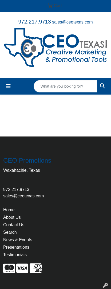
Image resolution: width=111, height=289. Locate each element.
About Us (12, 217)
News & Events (17, 239)
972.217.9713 (34, 22)
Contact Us (13, 224)
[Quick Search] (65, 86)
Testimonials (15, 254)
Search (10, 232)
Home (9, 210)
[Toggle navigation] (8, 86)
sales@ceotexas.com (72, 22)
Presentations (16, 247)
